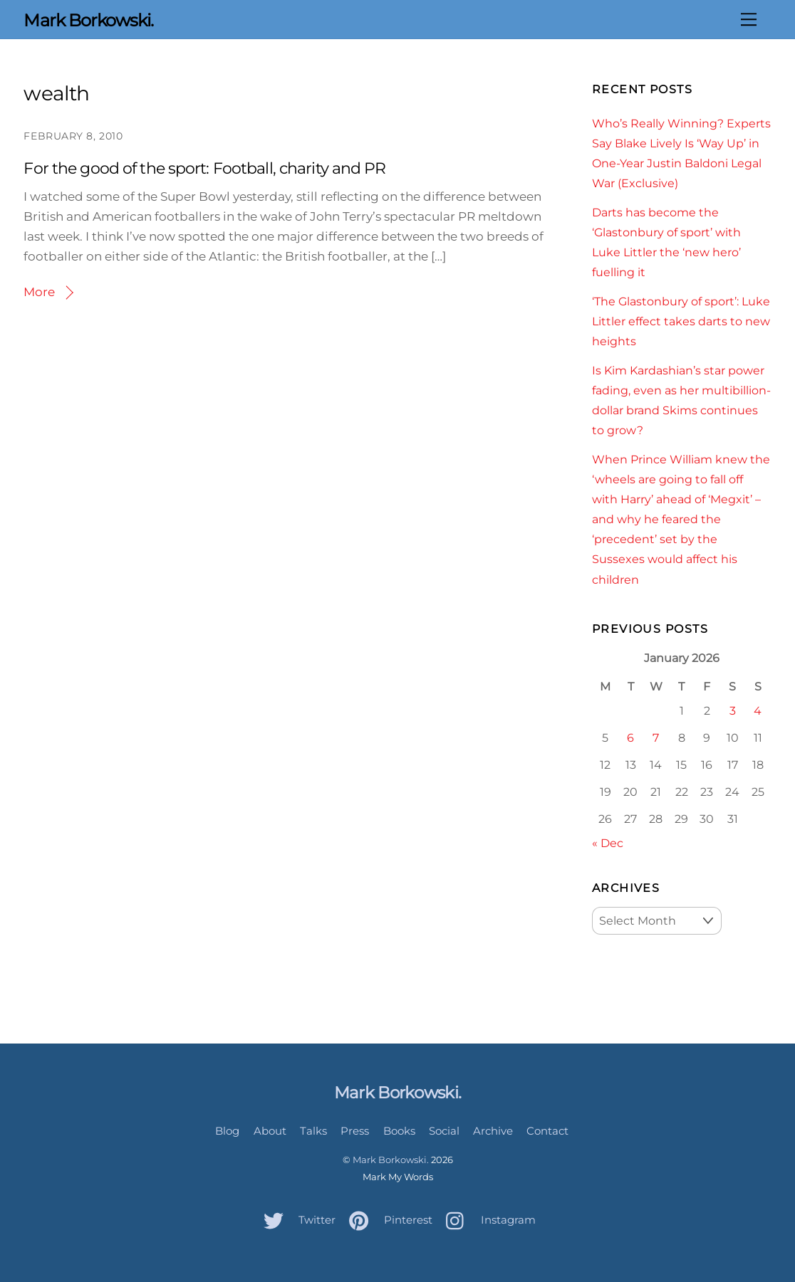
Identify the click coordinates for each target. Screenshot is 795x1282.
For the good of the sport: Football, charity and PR (204, 168)
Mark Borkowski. (391, 1159)
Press (355, 1130)
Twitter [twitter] (296, 1219)
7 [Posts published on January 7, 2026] (656, 737)
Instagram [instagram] (487, 1219)
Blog (227, 1130)
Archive (493, 1130)
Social (444, 1130)
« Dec (607, 843)
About (270, 1130)
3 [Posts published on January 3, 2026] (732, 710)
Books (399, 1130)
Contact (547, 1130)
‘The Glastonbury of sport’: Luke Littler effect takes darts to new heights (681, 321)
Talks (313, 1130)
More (39, 292)
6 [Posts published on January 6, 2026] (630, 737)
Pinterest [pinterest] (387, 1219)
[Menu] (748, 19)
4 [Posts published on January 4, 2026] (758, 710)
